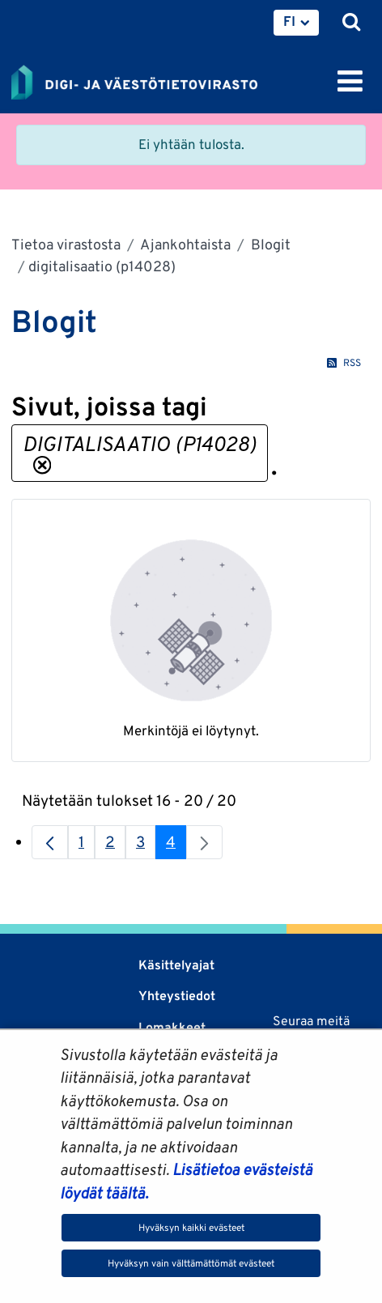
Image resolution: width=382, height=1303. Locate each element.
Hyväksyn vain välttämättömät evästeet (191, 1263)
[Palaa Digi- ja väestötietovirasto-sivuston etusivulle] (134, 79)
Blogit (269, 244)
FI (289, 21)
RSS (344, 362)
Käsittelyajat (176, 964)
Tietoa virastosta (66, 244)
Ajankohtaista (184, 244)
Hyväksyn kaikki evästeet (191, 1227)
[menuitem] (296, 23)
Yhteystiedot (176, 995)
